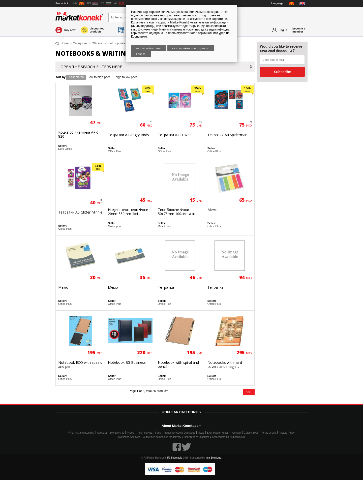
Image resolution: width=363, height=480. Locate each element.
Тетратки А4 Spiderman (227, 134)
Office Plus (114, 151)
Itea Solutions (213, 457)
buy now (70, 30)
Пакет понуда (144, 432)
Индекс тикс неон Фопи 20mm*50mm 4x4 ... (128, 211)
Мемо (212, 209)
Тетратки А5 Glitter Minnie (80, 212)
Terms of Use (268, 432)
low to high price (100, 77)
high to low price (127, 77)
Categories (80, 43)
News (201, 432)
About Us (102, 432)
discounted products (97, 30)
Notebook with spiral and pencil (178, 364)
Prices (130, 432)
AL (115, 3)
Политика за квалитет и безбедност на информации (214, 437)
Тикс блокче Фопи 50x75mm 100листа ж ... (178, 211)
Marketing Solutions (129, 437)
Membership (117, 432)
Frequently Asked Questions (179, 432)
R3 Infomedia (174, 457)
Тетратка (166, 287)
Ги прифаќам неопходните (190, 48)
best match (76, 77)
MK (75, 3)
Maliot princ (115, 226)
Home (64, 43)
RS (89, 3)
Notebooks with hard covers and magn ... (224, 364)
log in (283, 30)
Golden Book (251, 432)
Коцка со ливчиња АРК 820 (78, 134)
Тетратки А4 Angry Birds (128, 134)
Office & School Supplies (108, 43)
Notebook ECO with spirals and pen (80, 364)
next (249, 392)
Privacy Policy (286, 432)
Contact (236, 432)
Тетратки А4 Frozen (175, 134)
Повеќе (141, 54)
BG (103, 3)
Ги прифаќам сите (148, 48)
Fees (158, 432)
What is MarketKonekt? (81, 432)
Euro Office (65, 148)
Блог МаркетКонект (218, 432)
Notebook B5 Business (127, 362)
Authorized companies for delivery (162, 437)
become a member (298, 30)
